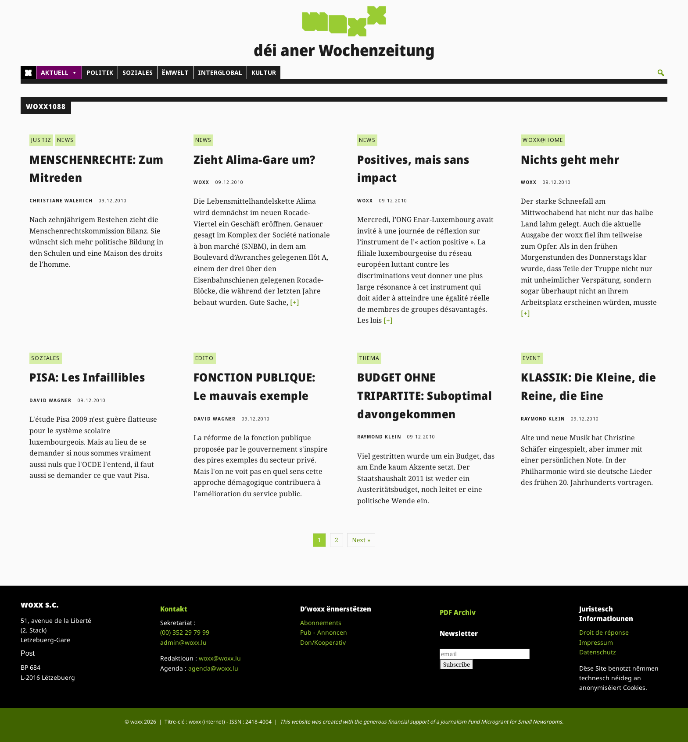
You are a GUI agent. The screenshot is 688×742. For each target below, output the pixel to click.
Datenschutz (597, 652)
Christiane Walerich (61, 201)
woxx (202, 182)
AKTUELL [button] (59, 72)
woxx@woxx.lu (220, 658)
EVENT (532, 358)
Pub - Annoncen (323, 632)
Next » (361, 540)
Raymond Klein (379, 437)
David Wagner (50, 400)
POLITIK (99, 72)
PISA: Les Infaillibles (87, 377)
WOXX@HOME (543, 140)
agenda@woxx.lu (213, 668)
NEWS (65, 140)
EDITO (204, 358)
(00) (184, 632)
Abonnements (320, 622)
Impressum (596, 642)
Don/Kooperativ (323, 642)
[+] (294, 302)
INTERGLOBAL (220, 72)
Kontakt (173, 609)
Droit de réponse (604, 632)
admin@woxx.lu (183, 642)
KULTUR (263, 72)
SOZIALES (137, 72)
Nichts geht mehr (570, 159)
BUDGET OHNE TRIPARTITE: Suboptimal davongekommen (424, 395)
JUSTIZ (41, 140)
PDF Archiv (458, 612)
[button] (660, 72)
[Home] (28, 72)
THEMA (369, 358)
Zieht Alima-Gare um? (254, 159)
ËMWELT (175, 72)
